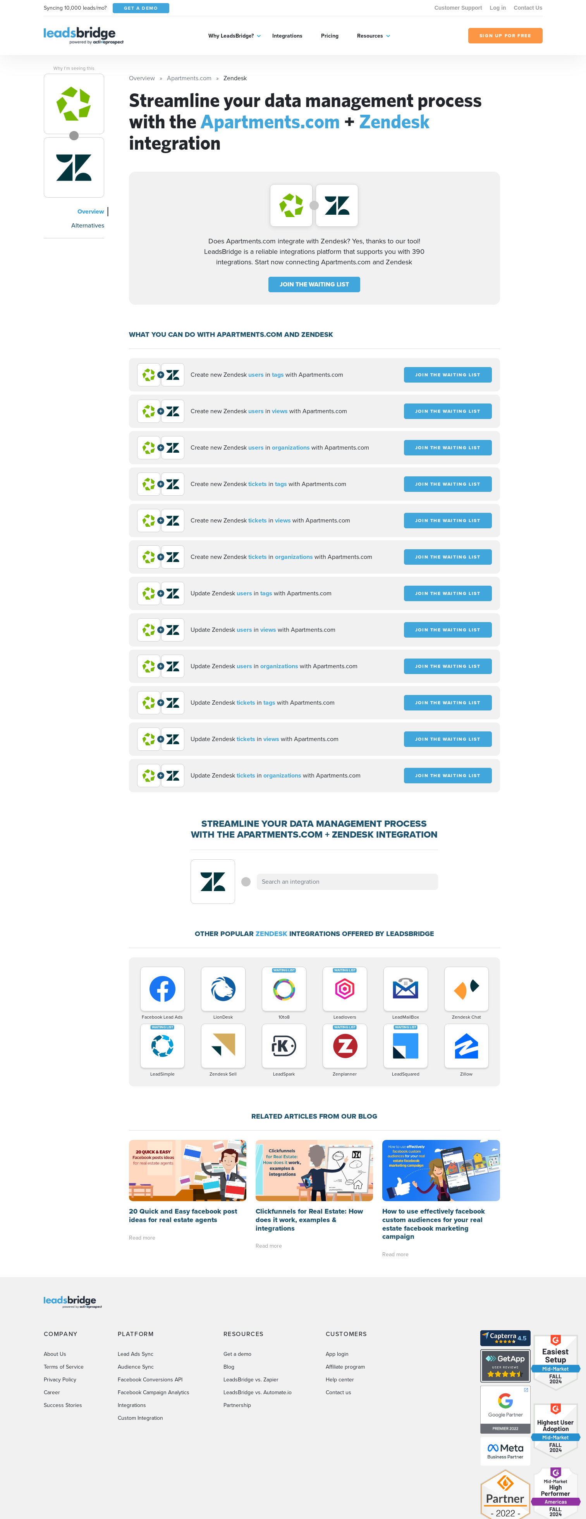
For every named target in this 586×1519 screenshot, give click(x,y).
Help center (340, 1380)
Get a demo (237, 1354)
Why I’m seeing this (74, 68)
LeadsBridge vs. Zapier (250, 1380)
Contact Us (528, 8)
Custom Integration (140, 1418)
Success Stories (63, 1405)
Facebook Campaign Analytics (153, 1392)
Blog (228, 1367)
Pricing (330, 36)
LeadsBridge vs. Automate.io (257, 1392)
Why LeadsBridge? (231, 36)
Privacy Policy (60, 1380)
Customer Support (458, 8)
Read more (142, 1238)
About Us (55, 1354)
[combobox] (347, 882)
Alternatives (87, 225)
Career (52, 1392)
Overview (90, 211)
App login (337, 1354)
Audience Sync (136, 1367)
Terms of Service (64, 1367)
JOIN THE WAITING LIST (314, 284)
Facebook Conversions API (150, 1380)
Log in (498, 8)
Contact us (338, 1392)
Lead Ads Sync (135, 1354)
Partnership (237, 1405)
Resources (370, 36)
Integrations (287, 36)
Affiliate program (345, 1367)
